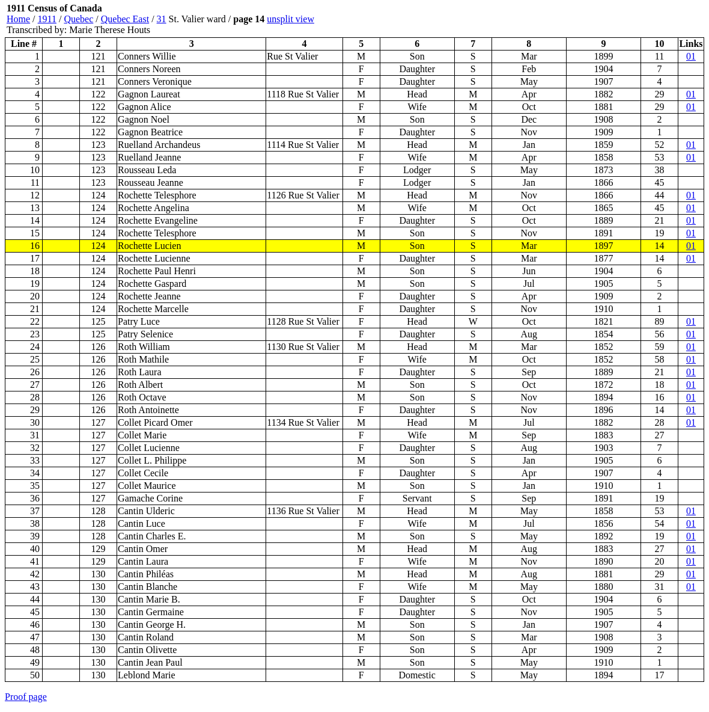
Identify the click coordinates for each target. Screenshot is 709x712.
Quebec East (125, 19)
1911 (47, 19)
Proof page (26, 697)
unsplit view (290, 19)
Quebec (78, 19)
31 (161, 19)
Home (18, 19)
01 (691, 56)
